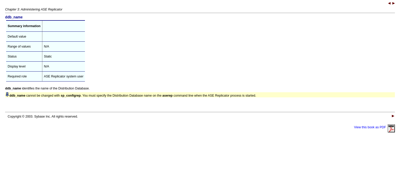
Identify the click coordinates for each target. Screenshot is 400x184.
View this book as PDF (374, 127)
